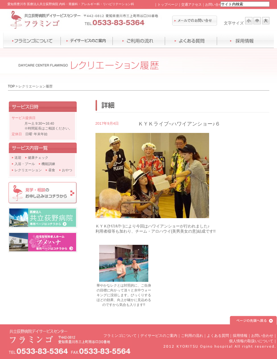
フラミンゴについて (120, 335)
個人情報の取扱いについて (251, 341)
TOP (11, 86)
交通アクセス (191, 5)
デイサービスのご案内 (158, 335)
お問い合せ (213, 5)
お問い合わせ (262, 335)
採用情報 (240, 335)
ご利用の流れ (192, 335)
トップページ (167, 5)
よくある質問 (218, 335)
